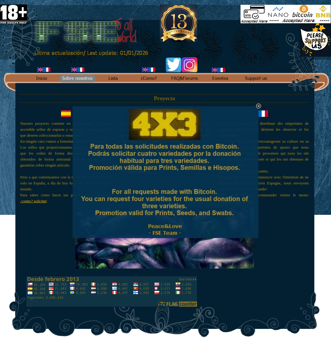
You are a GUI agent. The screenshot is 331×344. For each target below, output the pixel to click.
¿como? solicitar (33, 201)
